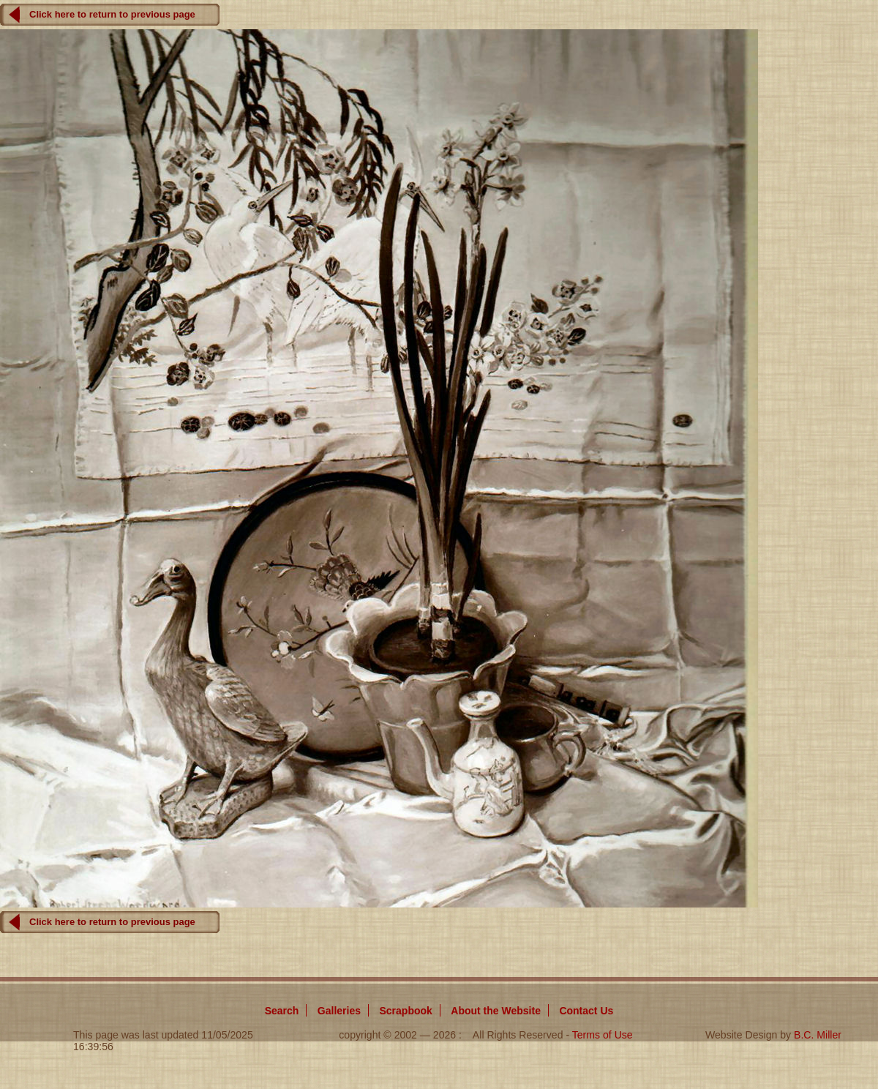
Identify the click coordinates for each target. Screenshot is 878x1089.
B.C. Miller (817, 1035)
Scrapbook (405, 1011)
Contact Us (586, 1011)
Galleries (339, 1011)
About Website (496, 1011)
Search (282, 1011)
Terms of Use (602, 1035)
